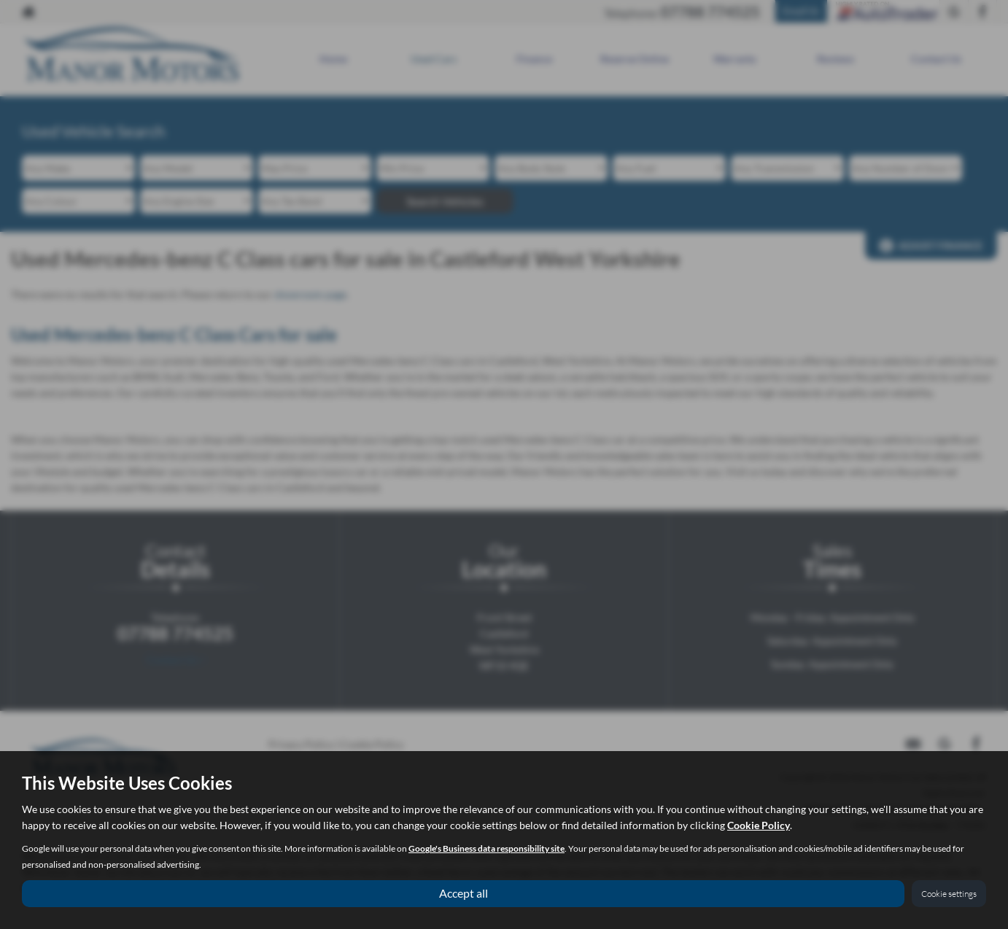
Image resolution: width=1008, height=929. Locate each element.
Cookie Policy (758, 825)
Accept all (463, 893)
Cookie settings (949, 893)
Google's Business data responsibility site (486, 848)
